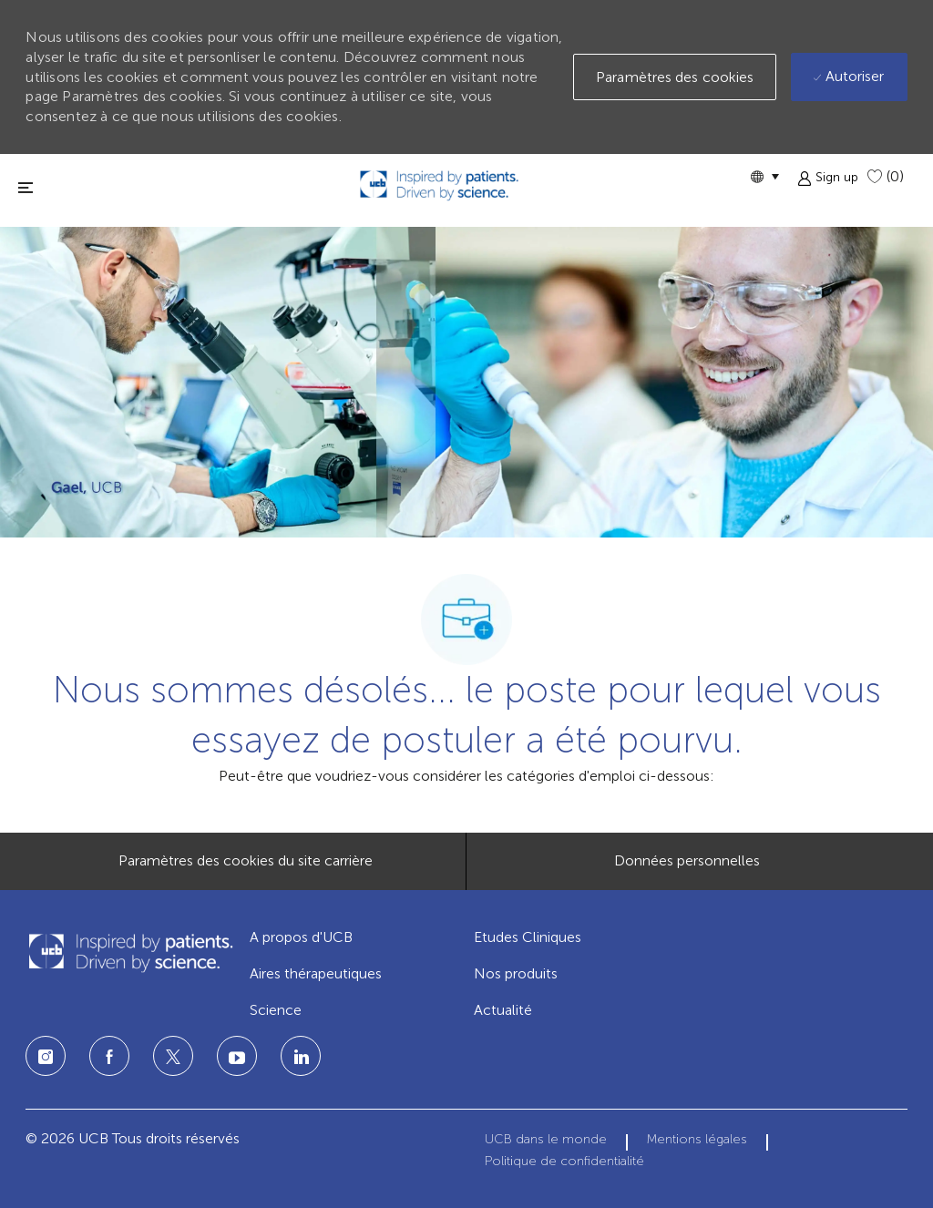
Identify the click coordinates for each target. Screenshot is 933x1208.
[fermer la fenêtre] (25, 187)
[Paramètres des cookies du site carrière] (245, 861)
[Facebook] (109, 1056)
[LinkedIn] (237, 1056)
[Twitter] (173, 1056)
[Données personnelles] (687, 861)
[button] (764, 176)
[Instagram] (46, 1056)
